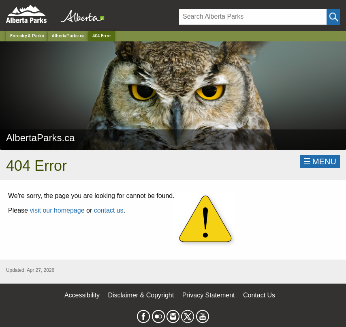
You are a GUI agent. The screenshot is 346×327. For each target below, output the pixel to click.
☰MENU (319, 161)
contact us (109, 210)
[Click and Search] (333, 17)
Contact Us (259, 295)
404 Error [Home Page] (101, 36)
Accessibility (82, 295)
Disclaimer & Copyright (141, 295)
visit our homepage (57, 210)
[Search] (253, 17)
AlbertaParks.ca (68, 36)
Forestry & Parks (27, 36)
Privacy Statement (208, 295)
